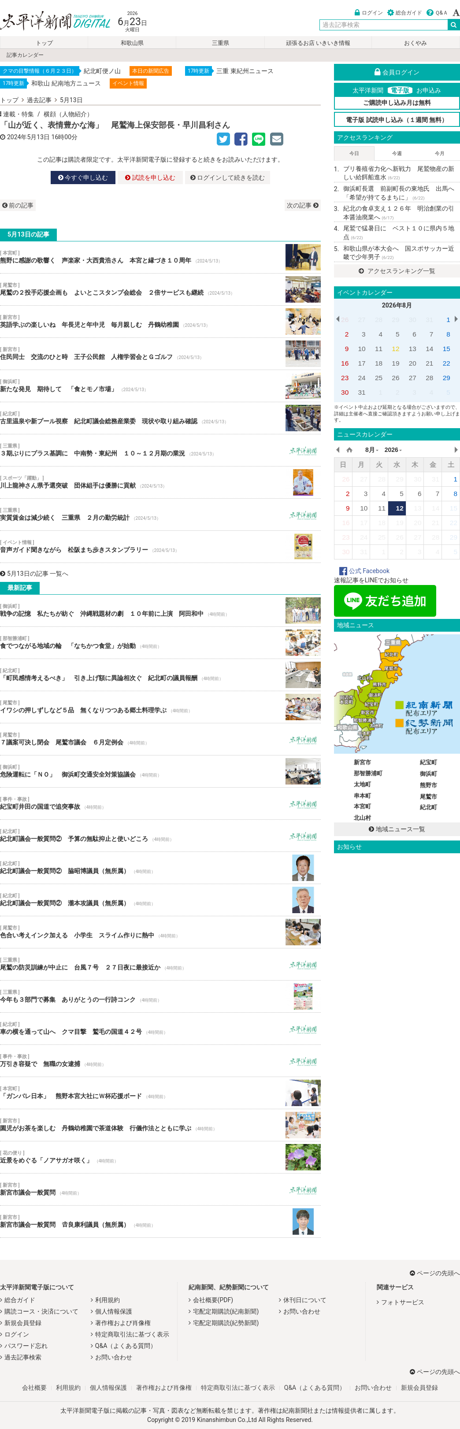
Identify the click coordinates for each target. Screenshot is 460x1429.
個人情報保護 (113, 1311)
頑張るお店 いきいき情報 (318, 43)
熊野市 (428, 785)
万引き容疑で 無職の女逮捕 (160, 1061)
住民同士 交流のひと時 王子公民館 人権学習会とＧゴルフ (160, 354)
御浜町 (428, 773)
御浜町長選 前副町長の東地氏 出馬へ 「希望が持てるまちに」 (401, 193)
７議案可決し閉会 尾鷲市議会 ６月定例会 (160, 739)
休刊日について (304, 1299)
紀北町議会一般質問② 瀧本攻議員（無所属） (160, 900)
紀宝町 (428, 762)
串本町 (362, 795)
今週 (397, 153)
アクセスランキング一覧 (397, 270)
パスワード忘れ (26, 1345)
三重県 (220, 43)
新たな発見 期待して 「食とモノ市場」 (160, 386)
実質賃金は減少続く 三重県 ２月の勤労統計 (160, 514)
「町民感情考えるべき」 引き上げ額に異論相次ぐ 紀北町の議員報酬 (160, 675)
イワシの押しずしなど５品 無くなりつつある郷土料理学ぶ (160, 707)
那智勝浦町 (368, 773)
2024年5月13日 (28, 137)
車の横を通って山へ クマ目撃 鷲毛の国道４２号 (160, 1028)
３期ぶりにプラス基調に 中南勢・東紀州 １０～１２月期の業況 (160, 450)
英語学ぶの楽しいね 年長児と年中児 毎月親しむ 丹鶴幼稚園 (160, 321)
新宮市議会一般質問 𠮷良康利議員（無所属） (160, 1221)
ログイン (369, 13)
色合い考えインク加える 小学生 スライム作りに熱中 (160, 932)
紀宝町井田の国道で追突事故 (160, 803)
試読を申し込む (150, 177)
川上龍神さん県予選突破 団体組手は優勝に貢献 (160, 482)
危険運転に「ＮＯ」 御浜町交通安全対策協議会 (160, 771)
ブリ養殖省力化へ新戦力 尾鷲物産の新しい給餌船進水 (398, 173)
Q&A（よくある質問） (125, 1345)
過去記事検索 (22, 1357)
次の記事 (302, 205)
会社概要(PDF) (213, 1299)
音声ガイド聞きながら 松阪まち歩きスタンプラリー (160, 547)
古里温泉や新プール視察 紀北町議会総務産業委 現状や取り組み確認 (160, 418)
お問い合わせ (113, 1357)
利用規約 (107, 1299)
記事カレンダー (25, 55)
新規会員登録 (22, 1322)
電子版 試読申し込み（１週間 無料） (397, 119)
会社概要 (34, 1387)
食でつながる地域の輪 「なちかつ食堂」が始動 (160, 643)
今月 (440, 153)
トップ (44, 43)
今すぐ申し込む (83, 177)
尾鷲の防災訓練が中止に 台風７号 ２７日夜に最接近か (160, 964)
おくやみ (415, 43)
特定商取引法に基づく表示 (132, 1334)
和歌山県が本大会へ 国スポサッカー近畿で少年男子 (398, 253)
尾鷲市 (428, 796)
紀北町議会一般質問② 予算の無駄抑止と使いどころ (160, 835)
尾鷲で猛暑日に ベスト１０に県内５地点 (398, 233)
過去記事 (39, 100)
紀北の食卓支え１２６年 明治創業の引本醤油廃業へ (398, 213)
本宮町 (362, 806)
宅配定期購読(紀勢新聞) (226, 1322)
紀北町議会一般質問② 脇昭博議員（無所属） (160, 868)
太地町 (362, 784)
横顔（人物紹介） (68, 114)
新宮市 (362, 762)
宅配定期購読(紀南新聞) (226, 1311)
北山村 (362, 817)
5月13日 (71, 100)
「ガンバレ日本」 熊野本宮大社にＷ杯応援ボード (160, 1093)
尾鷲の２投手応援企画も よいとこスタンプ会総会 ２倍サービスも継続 (160, 289)
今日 (354, 153)
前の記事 (17, 205)
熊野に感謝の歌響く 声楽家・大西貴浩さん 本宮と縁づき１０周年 (160, 257)
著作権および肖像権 (123, 1322)
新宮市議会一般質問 (160, 1189)
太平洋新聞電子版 (48, 21)
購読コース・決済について (41, 1311)
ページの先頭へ (435, 1273)
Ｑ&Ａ (437, 13)
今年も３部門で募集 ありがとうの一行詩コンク (160, 996)
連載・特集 (18, 114)
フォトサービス (402, 1302)
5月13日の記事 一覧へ (34, 573)
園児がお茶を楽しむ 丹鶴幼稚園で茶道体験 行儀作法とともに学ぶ (160, 1125)
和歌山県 (132, 43)
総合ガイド (404, 13)
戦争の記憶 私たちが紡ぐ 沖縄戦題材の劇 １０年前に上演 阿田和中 (160, 610)
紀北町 (428, 807)
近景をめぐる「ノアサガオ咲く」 (160, 1157)
